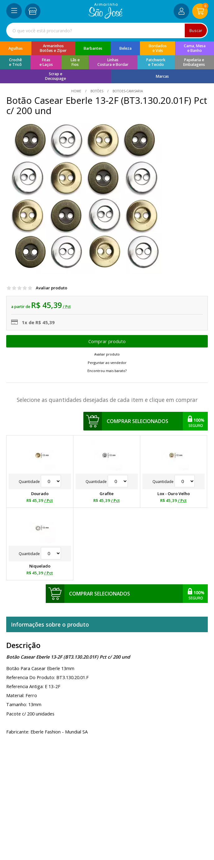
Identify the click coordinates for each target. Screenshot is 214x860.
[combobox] (107, 30)
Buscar (195, 30)
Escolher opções (107, 341)
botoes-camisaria (127, 91)
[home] (106, 17)
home (76, 91)
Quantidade (40, 481)
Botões (97, 91)
